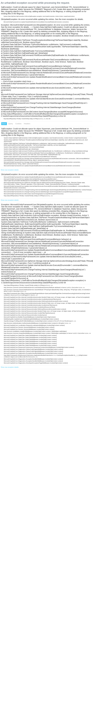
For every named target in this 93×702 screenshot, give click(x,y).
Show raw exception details (10, 170)
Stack (4, 124)
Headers (27, 124)
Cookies (18, 124)
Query (10, 124)
